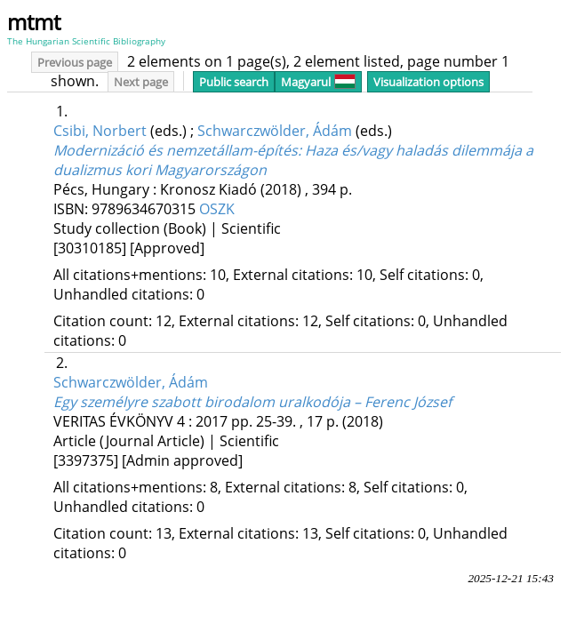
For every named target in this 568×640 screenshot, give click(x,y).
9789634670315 (145, 209)
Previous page (74, 62)
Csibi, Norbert (100, 130)
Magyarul (318, 82)
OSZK (217, 209)
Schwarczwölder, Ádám (274, 130)
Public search (233, 82)
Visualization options (428, 82)
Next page (141, 82)
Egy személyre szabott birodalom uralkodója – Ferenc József (252, 402)
